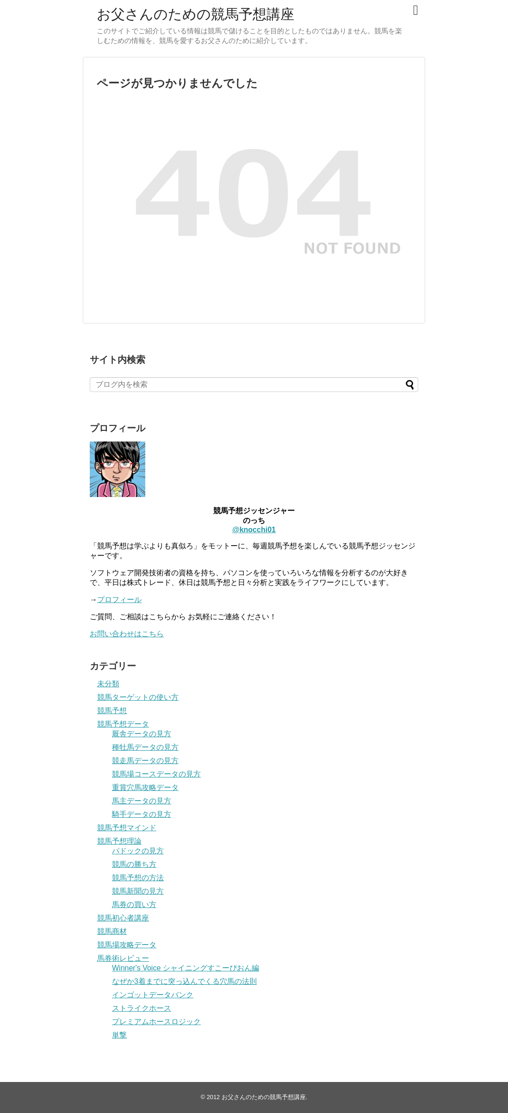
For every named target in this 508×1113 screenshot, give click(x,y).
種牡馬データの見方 (145, 747)
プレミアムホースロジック (156, 1022)
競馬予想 (112, 711)
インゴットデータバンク (152, 995)
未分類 (108, 684)
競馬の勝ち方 (134, 864)
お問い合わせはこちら (127, 634)
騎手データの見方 (141, 814)
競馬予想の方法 (138, 878)
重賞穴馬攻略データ (145, 787)
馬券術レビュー (123, 958)
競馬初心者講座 (123, 918)
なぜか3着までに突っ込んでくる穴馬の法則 (184, 981)
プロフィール (119, 599)
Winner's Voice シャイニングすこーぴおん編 (185, 968)
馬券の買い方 (134, 904)
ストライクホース (141, 1008)
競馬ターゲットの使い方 (138, 697)
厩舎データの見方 (141, 734)
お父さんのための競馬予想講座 (195, 14)
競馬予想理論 (119, 841)
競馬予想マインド (126, 828)
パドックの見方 (138, 851)
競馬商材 (112, 931)
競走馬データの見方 (145, 761)
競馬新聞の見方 (138, 891)
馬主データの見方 (141, 801)
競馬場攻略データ (126, 945)
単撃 (119, 1035)
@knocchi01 (254, 530)
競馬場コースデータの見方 (156, 774)
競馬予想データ (123, 724)
